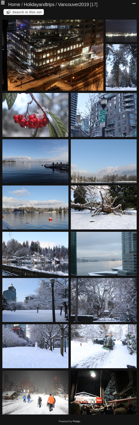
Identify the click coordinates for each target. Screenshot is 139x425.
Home (14, 4)
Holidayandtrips (39, 4)
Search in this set (26, 12)
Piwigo (76, 421)
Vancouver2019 (73, 4)
